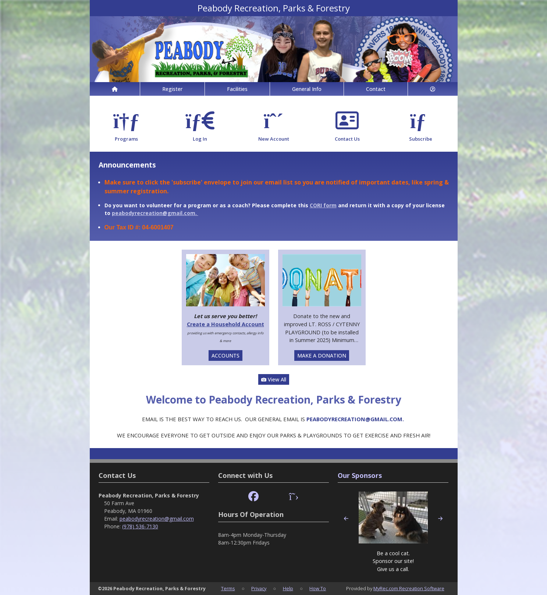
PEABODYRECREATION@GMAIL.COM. (355, 419)
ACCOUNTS (225, 355)
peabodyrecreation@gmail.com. (155, 213)
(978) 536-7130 (140, 526)
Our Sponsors (360, 475)
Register (172, 88)
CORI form (323, 205)
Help (288, 588)
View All (273, 379)
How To (317, 588)
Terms (228, 588)
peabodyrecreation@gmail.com (157, 518)
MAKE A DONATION (321, 355)
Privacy (258, 588)
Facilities (237, 88)
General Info (307, 88)
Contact (376, 88)
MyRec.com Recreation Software (408, 588)
